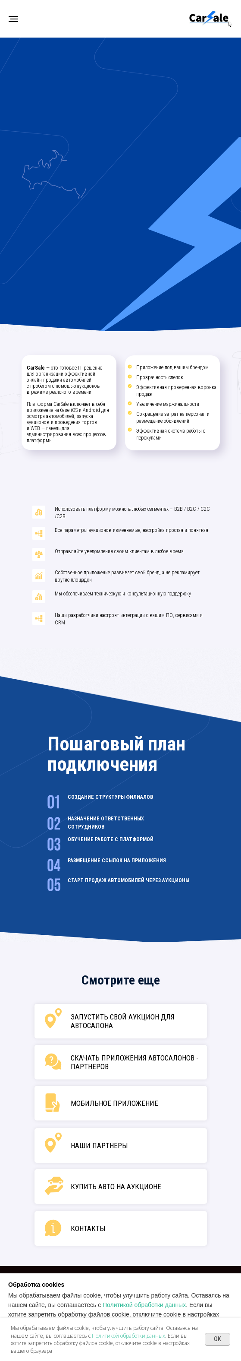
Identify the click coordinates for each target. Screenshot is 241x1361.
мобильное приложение (114, 1103)
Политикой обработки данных (144, 1304)
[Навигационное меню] (13, 19)
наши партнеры (99, 1145)
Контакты (88, 1228)
